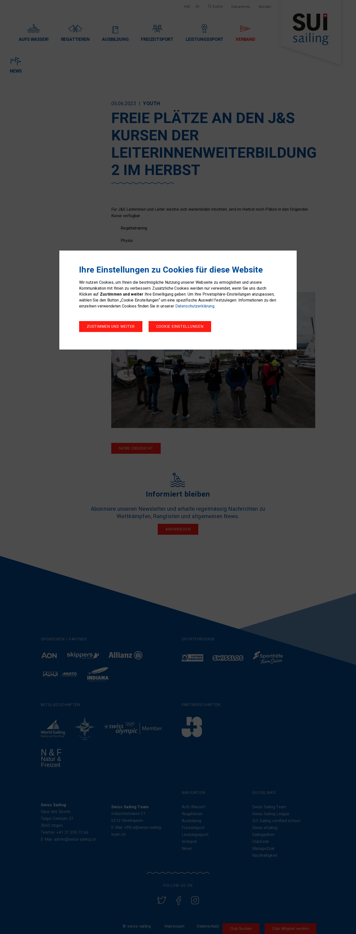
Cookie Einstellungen (110, 327)
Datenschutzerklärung (194, 307)
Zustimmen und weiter (183, 327)
